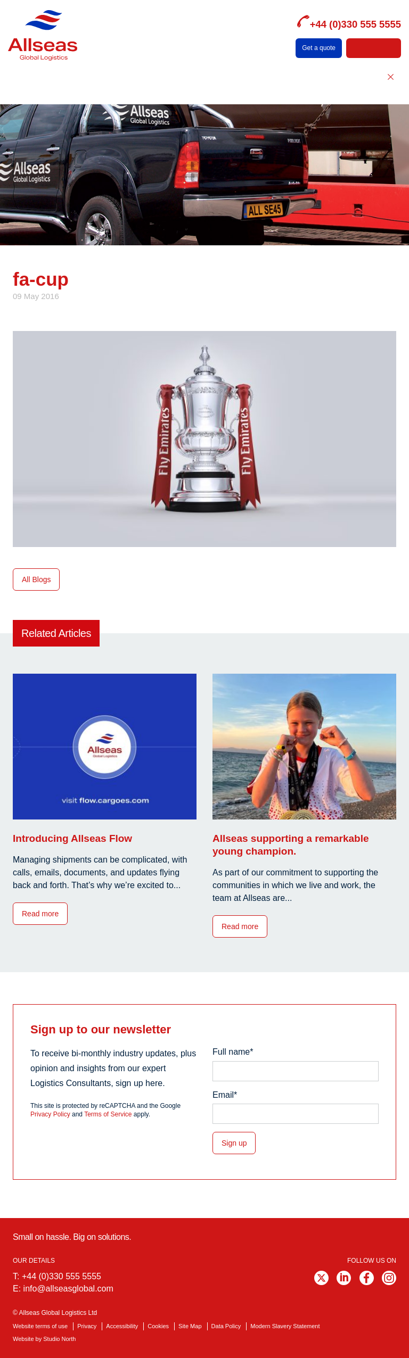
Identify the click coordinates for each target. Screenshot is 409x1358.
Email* (224, 1094)
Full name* (232, 1051)
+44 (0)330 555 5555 (61, 1276)
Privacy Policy (50, 1114)
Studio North (59, 1339)
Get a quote (319, 48)
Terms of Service (108, 1114)
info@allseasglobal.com (68, 1288)
